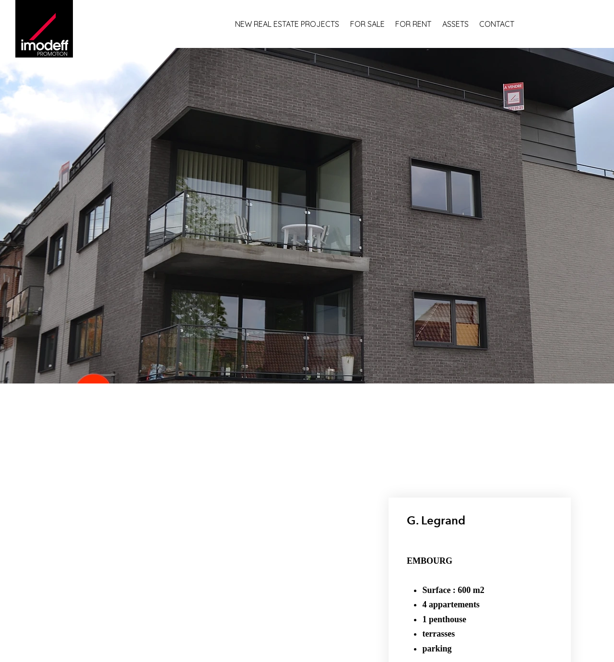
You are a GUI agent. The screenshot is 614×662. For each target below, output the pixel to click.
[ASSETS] (460, 24)
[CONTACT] (502, 24)
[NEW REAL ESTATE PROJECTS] (292, 24)
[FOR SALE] (372, 24)
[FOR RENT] (418, 24)
